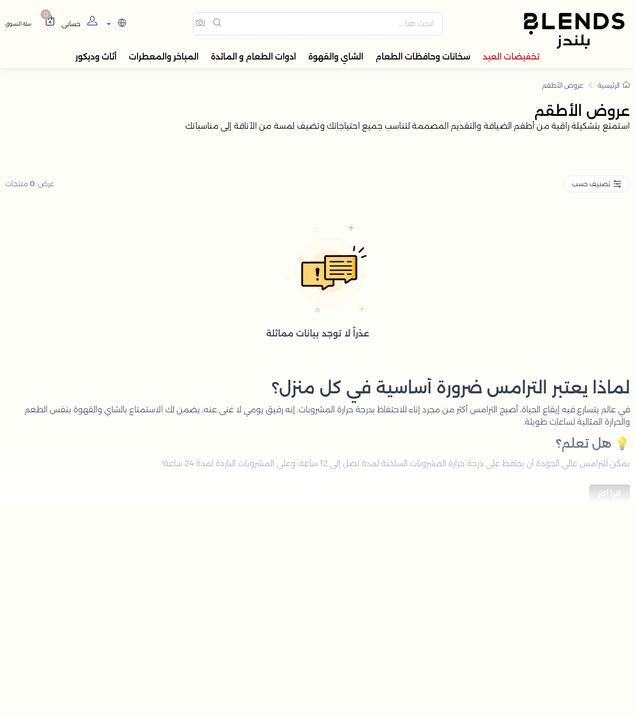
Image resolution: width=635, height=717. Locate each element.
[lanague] (115, 24)
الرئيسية (614, 87)
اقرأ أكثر (609, 495)
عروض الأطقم (562, 87)
